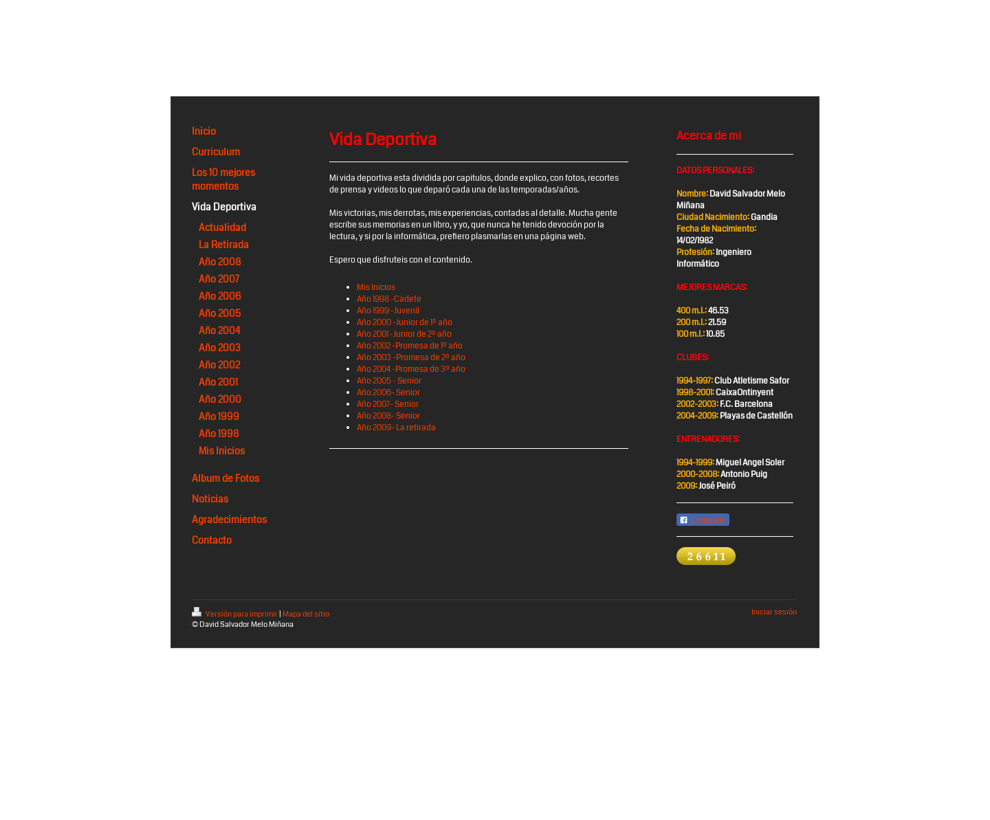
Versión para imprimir (235, 614)
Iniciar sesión (774, 612)
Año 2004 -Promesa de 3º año (411, 369)
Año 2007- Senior (388, 404)
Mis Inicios (376, 287)
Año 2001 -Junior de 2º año (404, 334)
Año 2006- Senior (388, 393)
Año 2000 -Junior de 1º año (404, 323)
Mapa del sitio (306, 614)
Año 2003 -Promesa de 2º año (411, 358)
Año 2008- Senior (388, 416)
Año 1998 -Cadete (389, 299)
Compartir (703, 520)
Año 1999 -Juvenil (388, 311)
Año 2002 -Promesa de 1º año (410, 346)
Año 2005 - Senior (389, 381)
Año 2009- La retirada (396, 428)
